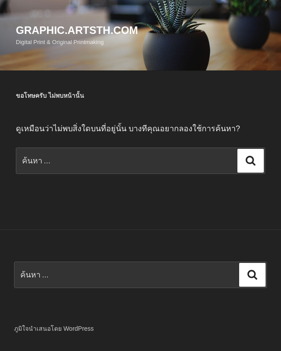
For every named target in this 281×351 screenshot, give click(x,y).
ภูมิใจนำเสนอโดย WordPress (54, 328)
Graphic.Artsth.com (77, 30)
